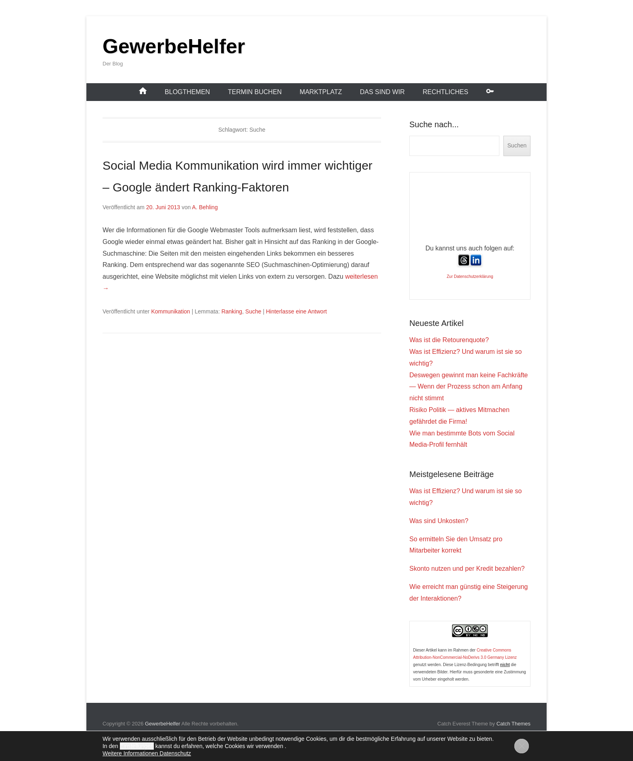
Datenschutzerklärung (473, 276)
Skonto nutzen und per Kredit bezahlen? (467, 568)
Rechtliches (445, 91)
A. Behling (205, 207)
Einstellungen (137, 746)
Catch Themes (513, 724)
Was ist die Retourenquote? (449, 339)
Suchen (516, 145)
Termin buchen (255, 91)
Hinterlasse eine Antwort (296, 311)
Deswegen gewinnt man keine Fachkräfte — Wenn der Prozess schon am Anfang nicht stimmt (468, 387)
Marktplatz (321, 91)
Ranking (231, 311)
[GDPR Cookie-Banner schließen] (521, 746)
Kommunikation (170, 311)
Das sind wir (382, 91)
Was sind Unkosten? (438, 520)
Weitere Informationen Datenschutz (147, 753)
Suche (253, 311)
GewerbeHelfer (174, 46)
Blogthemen (187, 91)
